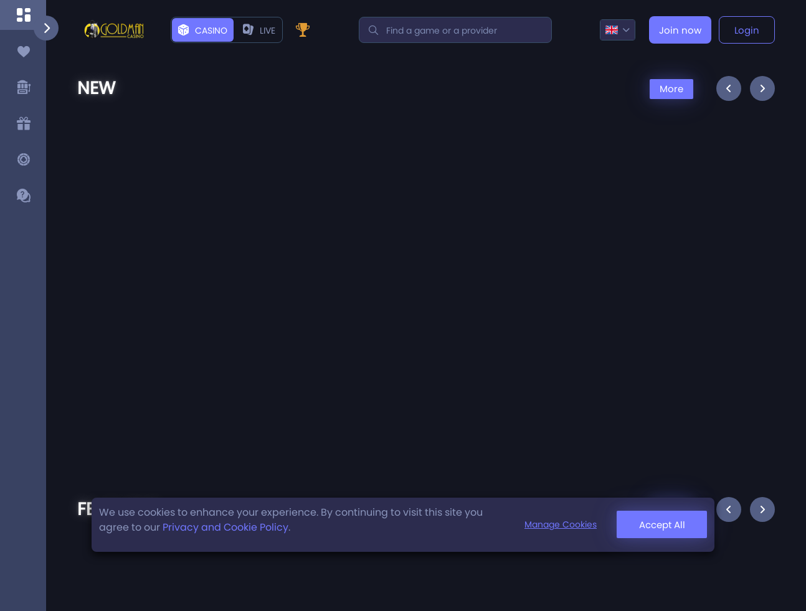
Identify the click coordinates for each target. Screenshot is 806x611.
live (259, 30)
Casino (202, 30)
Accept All (662, 524)
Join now (680, 30)
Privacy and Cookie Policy (225, 527)
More (671, 88)
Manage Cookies (560, 524)
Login (746, 30)
